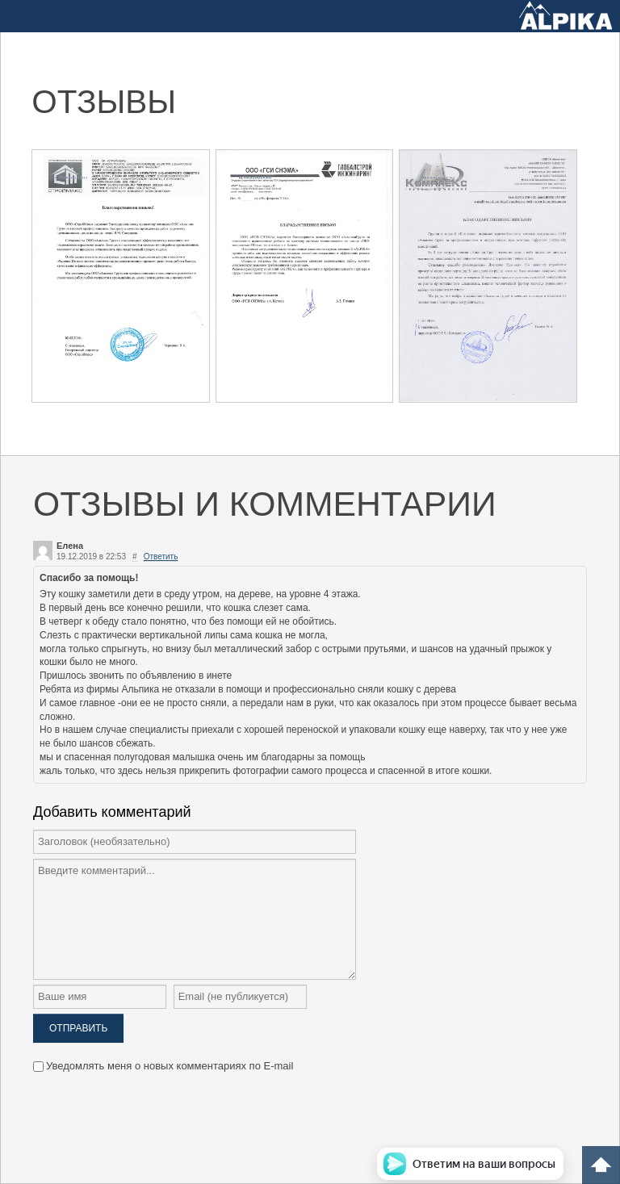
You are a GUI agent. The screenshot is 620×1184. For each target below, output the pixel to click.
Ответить (161, 556)
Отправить (78, 1028)
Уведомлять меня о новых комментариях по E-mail (163, 1066)
